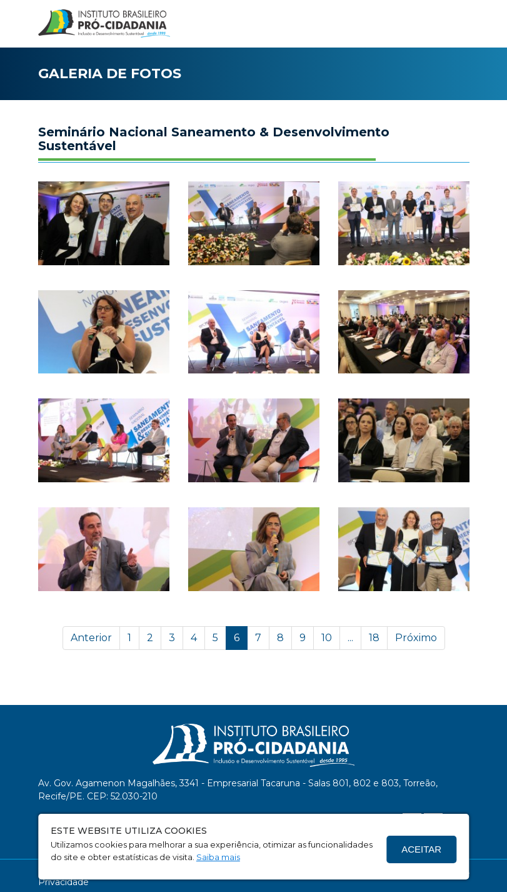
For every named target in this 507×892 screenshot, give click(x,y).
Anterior (91, 638)
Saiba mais (218, 857)
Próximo (416, 638)
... (350, 638)
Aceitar (421, 849)
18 (374, 638)
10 (326, 638)
